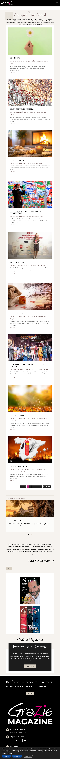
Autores (25, 112)
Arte (24, 369)
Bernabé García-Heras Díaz (21, 163)
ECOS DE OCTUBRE (17, 415)
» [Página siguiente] (43, 486)
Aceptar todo (6, 756)
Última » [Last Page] (48, 486)
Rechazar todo (16, 756)
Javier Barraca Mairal (19, 216)
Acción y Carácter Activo (18, 466)
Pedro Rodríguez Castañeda (21, 469)
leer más (12, 72)
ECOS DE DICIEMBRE (17, 160)
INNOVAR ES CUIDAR (18, 262)
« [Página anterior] (20, 486)
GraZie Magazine (18, 265)
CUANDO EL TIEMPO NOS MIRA (21, 109)
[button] (57, 516)
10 (38, 486)
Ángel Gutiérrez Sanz (19, 61)
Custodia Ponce (17, 112)
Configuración (10, 753)
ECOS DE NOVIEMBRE (18, 313)
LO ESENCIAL (15, 58)
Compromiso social (34, 112)
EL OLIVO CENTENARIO (17, 520)
